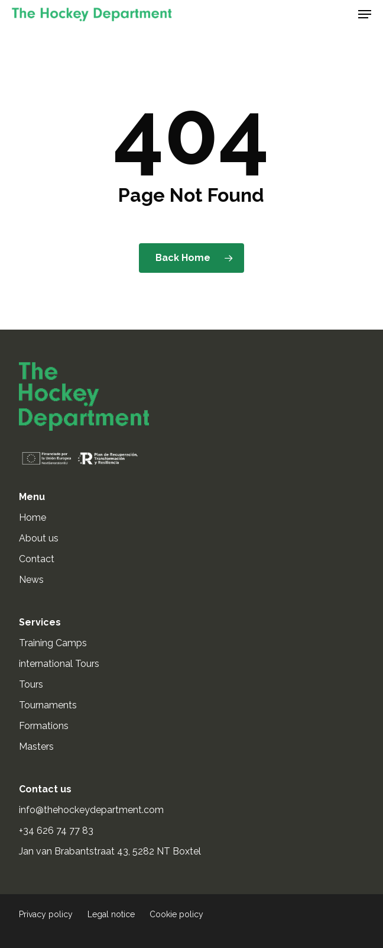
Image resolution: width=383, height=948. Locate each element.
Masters (36, 746)
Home (32, 517)
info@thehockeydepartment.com (92, 809)
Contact (36, 559)
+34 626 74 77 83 (57, 830)
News (31, 579)
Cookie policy (176, 914)
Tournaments (48, 705)
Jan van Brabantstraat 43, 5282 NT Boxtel (110, 851)
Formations (44, 725)
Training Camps (53, 643)
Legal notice (111, 914)
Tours (31, 684)
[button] (364, 14)
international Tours (59, 663)
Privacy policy (46, 914)
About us (39, 538)
